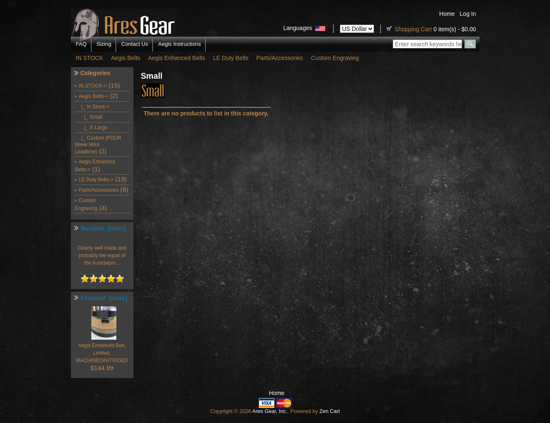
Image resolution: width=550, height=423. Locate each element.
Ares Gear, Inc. (269, 411)
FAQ (81, 44)
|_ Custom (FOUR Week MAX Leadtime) (98, 145)
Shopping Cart (413, 29)
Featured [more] (104, 298)
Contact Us (134, 44)
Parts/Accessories (279, 58)
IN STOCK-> (93, 86)
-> (93, 96)
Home (447, 13)
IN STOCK (89, 58)
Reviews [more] (103, 228)
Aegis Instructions (179, 44)
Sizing (104, 44)
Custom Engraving (335, 58)
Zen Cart (329, 411)
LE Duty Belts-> (96, 180)
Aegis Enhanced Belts (176, 58)
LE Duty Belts (231, 58)
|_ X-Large (93, 127)
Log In (468, 13)
